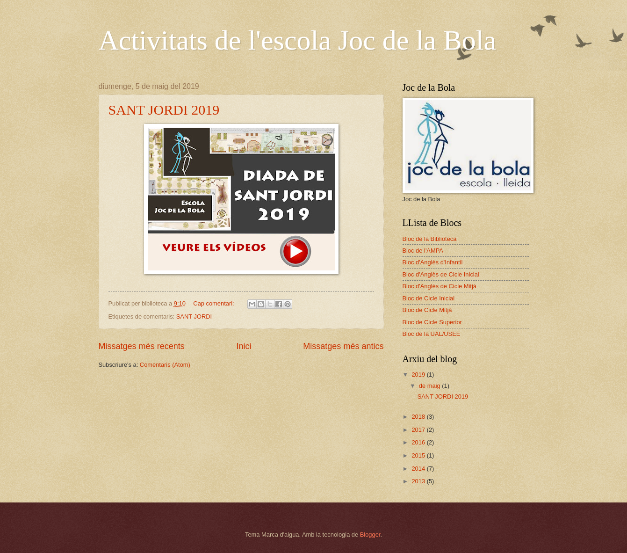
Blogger (370, 534)
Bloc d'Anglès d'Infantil (433, 262)
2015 (418, 455)
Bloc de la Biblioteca (430, 238)
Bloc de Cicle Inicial (429, 298)
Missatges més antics (343, 346)
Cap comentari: (214, 303)
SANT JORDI (194, 316)
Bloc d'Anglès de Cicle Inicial (441, 274)
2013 (418, 481)
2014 (418, 468)
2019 (418, 374)
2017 (418, 429)
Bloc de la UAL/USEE (432, 333)
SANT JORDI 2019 (164, 109)
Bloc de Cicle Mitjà (427, 309)
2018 (418, 416)
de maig (430, 385)
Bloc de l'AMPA (423, 250)
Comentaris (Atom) (165, 364)
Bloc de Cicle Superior (432, 322)
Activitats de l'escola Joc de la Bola (298, 40)
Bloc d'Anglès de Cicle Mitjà (439, 286)
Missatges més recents (142, 346)
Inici (243, 346)
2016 (418, 442)
